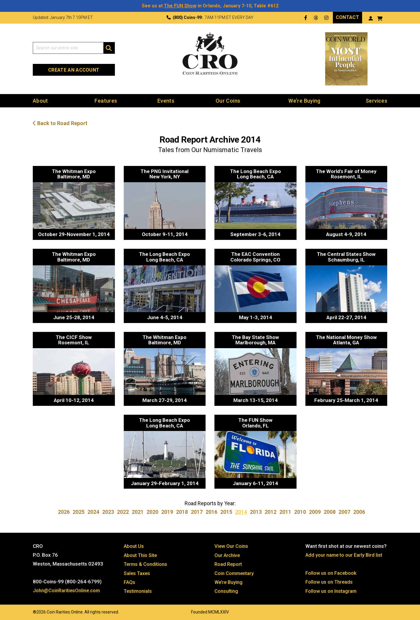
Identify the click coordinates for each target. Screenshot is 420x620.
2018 (182, 512)
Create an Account (73, 69)
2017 (197, 512)
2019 (167, 512)
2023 (108, 512)
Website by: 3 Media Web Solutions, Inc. (27, 610)
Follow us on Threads (329, 581)
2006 (359, 512)
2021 (138, 512)
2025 (78, 512)
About (40, 100)
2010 (300, 512)
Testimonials (138, 590)
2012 (270, 512)
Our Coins (228, 100)
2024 (93, 512)
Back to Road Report (60, 123)
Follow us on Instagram (331, 590)
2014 (241, 512)
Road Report (228, 563)
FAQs (130, 581)
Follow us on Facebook (331, 572)
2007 (344, 512)
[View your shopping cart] (379, 18)
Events (165, 100)
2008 (330, 512)
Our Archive (227, 555)
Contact (347, 17)
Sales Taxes (138, 572)
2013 (256, 512)
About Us (134, 546)
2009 (315, 512)
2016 (211, 512)
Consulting (226, 590)
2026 (64, 512)
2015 (226, 512)
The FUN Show (180, 6)
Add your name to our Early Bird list (344, 555)
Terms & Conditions (146, 563)
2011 (285, 512)
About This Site (141, 555)
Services (376, 100)
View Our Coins (231, 546)
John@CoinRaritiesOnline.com (67, 590)
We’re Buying (304, 100)
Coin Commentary (234, 572)
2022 (123, 512)
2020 (152, 512)
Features (106, 100)
